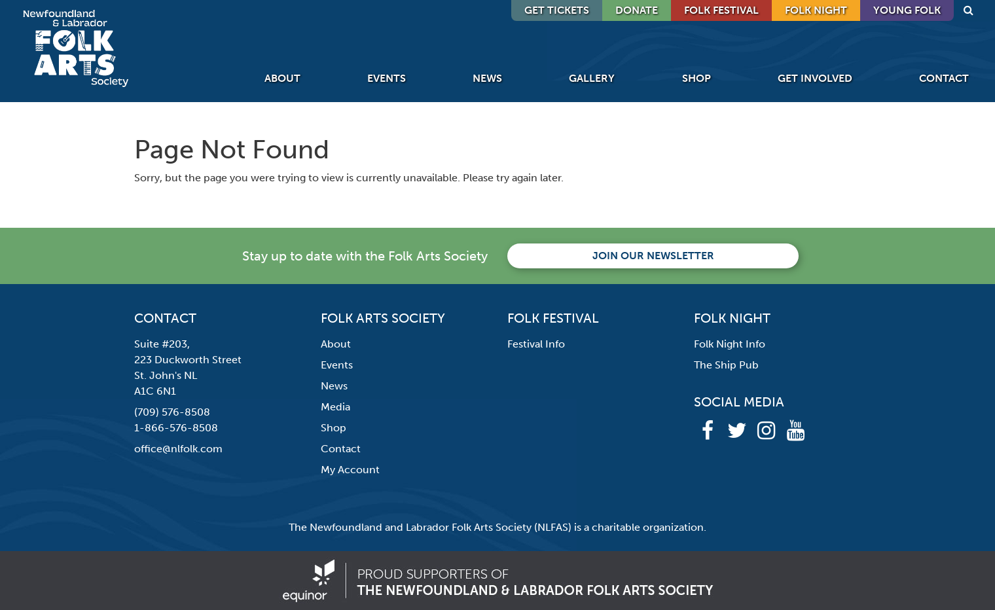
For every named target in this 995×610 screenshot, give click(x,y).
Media (335, 407)
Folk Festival (721, 10)
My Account (350, 469)
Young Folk (907, 10)
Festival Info (536, 344)
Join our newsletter (653, 255)
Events (386, 78)
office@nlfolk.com (178, 448)
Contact (944, 78)
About (282, 78)
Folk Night (816, 10)
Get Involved (815, 78)
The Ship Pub (726, 365)
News (487, 78)
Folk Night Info (729, 344)
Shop (696, 78)
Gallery (592, 78)
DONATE (636, 10)
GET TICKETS (556, 10)
